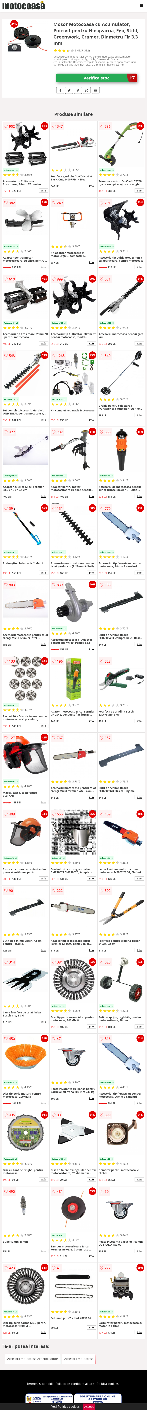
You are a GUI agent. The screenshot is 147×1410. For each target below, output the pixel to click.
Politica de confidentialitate (75, 1384)
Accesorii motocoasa (79, 1359)
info (43, 190)
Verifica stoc (110, 78)
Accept (89, 1406)
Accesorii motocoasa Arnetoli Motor (32, 1359)
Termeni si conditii (40, 1384)
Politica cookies (108, 1384)
